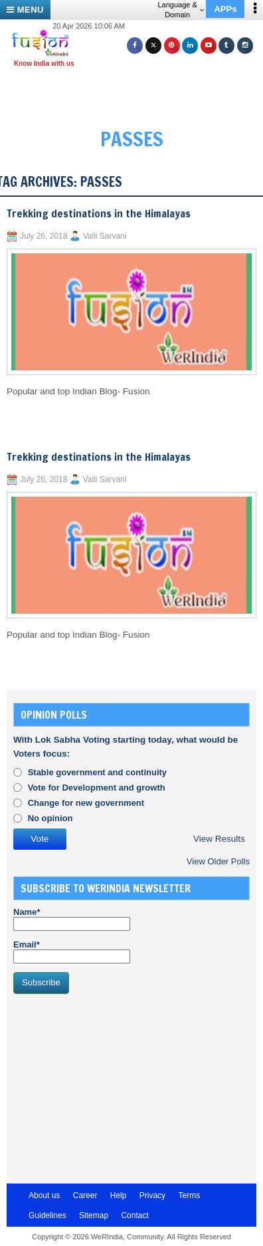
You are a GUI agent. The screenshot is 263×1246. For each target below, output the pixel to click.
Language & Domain (180, 10)
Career (85, 1195)
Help (118, 1195)
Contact (134, 1215)
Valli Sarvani (105, 236)
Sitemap (93, 1215)
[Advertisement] (137, 91)
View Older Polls (218, 861)
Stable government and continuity (97, 772)
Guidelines (47, 1215)
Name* (71, 919)
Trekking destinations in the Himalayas (99, 213)
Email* (71, 951)
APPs (225, 9)
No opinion (50, 818)
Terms (189, 1195)
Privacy (152, 1195)
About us (44, 1195)
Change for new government (86, 803)
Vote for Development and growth (96, 788)
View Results (219, 839)
